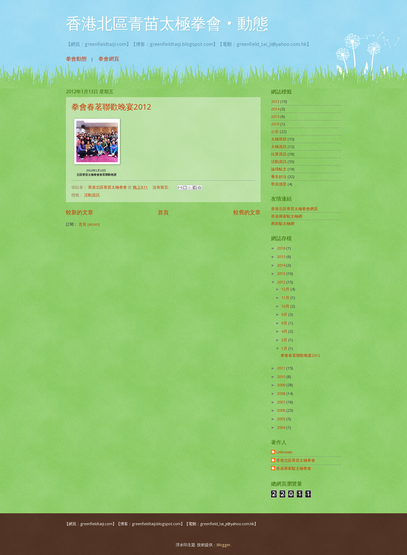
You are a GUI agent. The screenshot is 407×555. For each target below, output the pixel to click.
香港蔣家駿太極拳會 (293, 468)
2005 (281, 418)
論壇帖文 (279, 169)
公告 (275, 131)
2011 (281, 368)
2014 (275, 108)
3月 (284, 339)
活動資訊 (92, 194)
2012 (281, 281)
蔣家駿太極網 (282, 223)
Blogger (223, 544)
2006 (281, 410)
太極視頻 (279, 138)
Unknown (284, 452)
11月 (285, 297)
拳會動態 (76, 58)
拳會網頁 (108, 58)
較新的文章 (79, 212)
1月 (284, 348)
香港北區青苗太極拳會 (295, 460)
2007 (281, 401)
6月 (284, 322)
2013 (275, 101)
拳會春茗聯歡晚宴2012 (111, 106)
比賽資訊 (279, 153)
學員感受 (279, 184)
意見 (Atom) (89, 224)
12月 (285, 288)
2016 (275, 123)
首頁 (163, 212)
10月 (285, 306)
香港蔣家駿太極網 (286, 216)
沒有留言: (161, 187)
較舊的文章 (247, 212)
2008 (281, 393)
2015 (275, 116)
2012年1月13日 (96, 170)
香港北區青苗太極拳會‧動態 (167, 23)
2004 (281, 427)
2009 (281, 384)
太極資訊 (279, 146)
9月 (284, 314)
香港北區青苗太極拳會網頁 (294, 208)
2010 (281, 376)
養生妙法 (279, 176)
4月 (284, 331)
